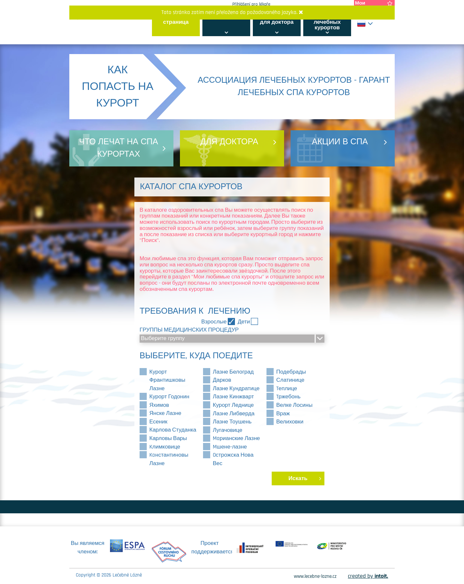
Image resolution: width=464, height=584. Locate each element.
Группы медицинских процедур (189, 330)
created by (368, 576)
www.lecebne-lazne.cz (315, 576)
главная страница (175, 19)
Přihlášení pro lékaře (251, 4)
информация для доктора (276, 19)
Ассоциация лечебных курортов (327, 22)
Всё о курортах (226, 16)
